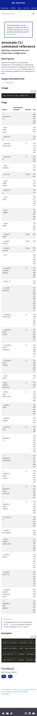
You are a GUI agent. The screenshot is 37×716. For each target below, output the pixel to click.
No (10, 676)
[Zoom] (33, 713)
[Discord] (30, 713)
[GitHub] (26, 713)
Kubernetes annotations (9, 69)
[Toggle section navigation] (33, 14)
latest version (11, 34)
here (34, 206)
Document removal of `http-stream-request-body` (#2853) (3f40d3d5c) (18, 691)
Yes (4, 676)
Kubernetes (9, 83)
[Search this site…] (16, 13)
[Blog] (11, 713)
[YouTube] (7, 713)
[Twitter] (3, 713)
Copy (33, 92)
